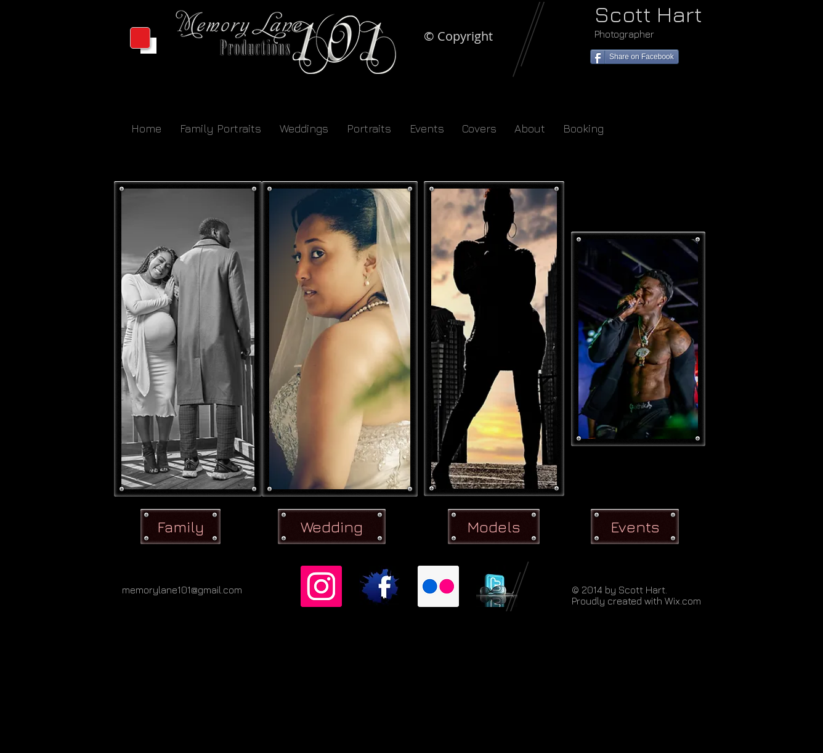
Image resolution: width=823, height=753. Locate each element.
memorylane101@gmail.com (182, 589)
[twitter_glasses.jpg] (496, 586)
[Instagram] (321, 586)
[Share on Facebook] (634, 56)
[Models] (494, 526)
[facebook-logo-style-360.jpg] (379, 586)
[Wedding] (332, 526)
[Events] (635, 526)
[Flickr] (438, 586)
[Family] (180, 526)
